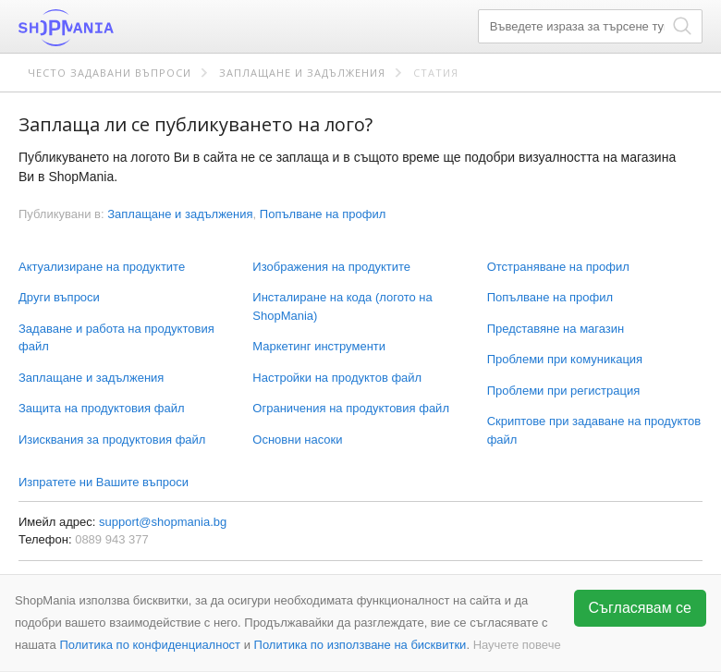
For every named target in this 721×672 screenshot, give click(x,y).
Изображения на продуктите (331, 267)
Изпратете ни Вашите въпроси (103, 482)
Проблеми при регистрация (564, 390)
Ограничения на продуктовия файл (350, 408)
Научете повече (517, 645)
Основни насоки (297, 439)
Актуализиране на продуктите (101, 267)
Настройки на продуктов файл (337, 378)
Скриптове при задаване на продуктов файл (594, 430)
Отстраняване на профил (558, 267)
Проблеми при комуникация (564, 359)
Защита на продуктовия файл (101, 408)
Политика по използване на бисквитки (360, 645)
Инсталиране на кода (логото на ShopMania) (342, 306)
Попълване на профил (550, 297)
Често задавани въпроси (109, 72)
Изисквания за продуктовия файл (111, 439)
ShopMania (110, 27)
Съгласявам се (640, 608)
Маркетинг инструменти (318, 346)
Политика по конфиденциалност (149, 645)
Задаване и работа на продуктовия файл (116, 338)
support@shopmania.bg (162, 522)
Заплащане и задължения (302, 72)
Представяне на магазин (556, 329)
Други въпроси (59, 297)
